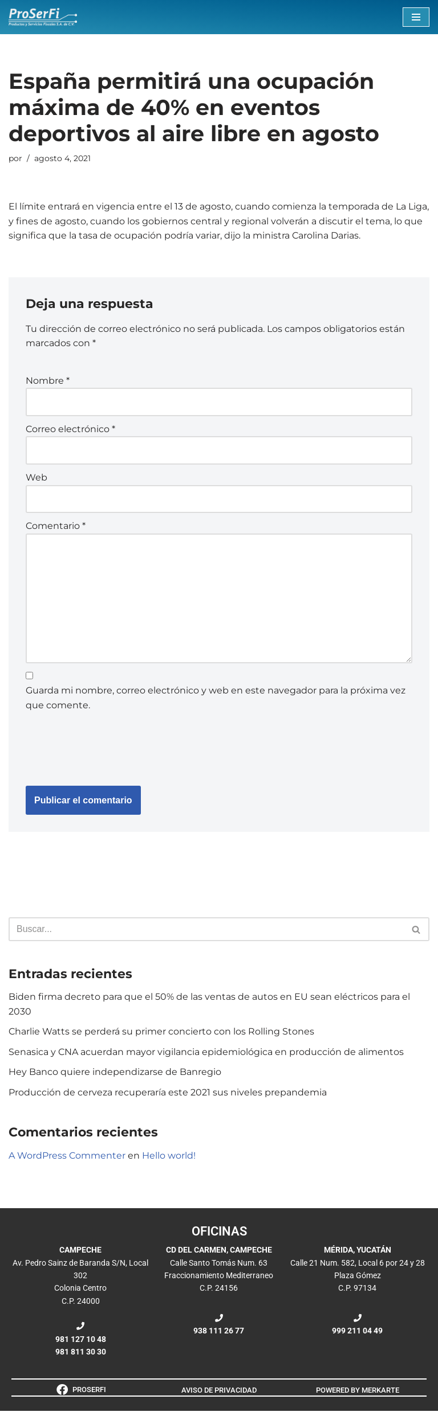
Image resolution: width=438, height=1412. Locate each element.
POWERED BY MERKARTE (357, 1390)
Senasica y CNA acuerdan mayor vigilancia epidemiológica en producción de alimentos (206, 1053)
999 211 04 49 (357, 1331)
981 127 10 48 (80, 1340)
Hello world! (169, 1156)
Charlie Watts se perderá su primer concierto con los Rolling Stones (161, 1032)
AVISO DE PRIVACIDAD (219, 1390)
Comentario (56, 526)
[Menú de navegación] (416, 17)
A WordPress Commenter (67, 1156)
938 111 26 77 (218, 1331)
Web (36, 478)
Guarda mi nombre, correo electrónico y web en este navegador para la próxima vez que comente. (215, 699)
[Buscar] (206, 930)
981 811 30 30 (80, 1352)
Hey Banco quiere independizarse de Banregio (115, 1073)
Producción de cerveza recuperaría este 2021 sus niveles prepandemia (168, 1093)
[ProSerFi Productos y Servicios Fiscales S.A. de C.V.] (43, 17)
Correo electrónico (70, 429)
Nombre (48, 380)
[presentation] (112, 747)
